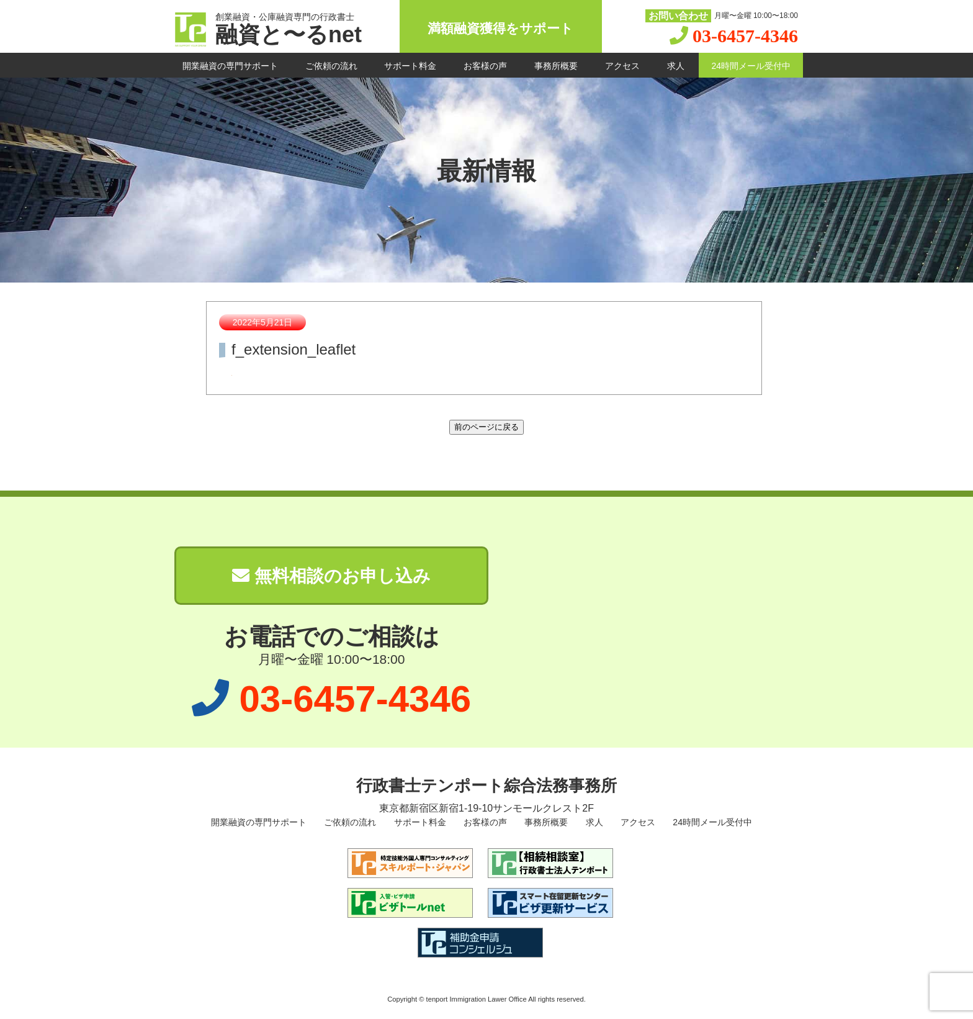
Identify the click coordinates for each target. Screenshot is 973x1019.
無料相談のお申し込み (331, 576)
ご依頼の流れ (331, 66)
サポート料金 (410, 66)
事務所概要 (556, 66)
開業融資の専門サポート (230, 66)
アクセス (622, 66)
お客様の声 (485, 66)
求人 (675, 66)
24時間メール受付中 (751, 66)
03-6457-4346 (745, 35)
